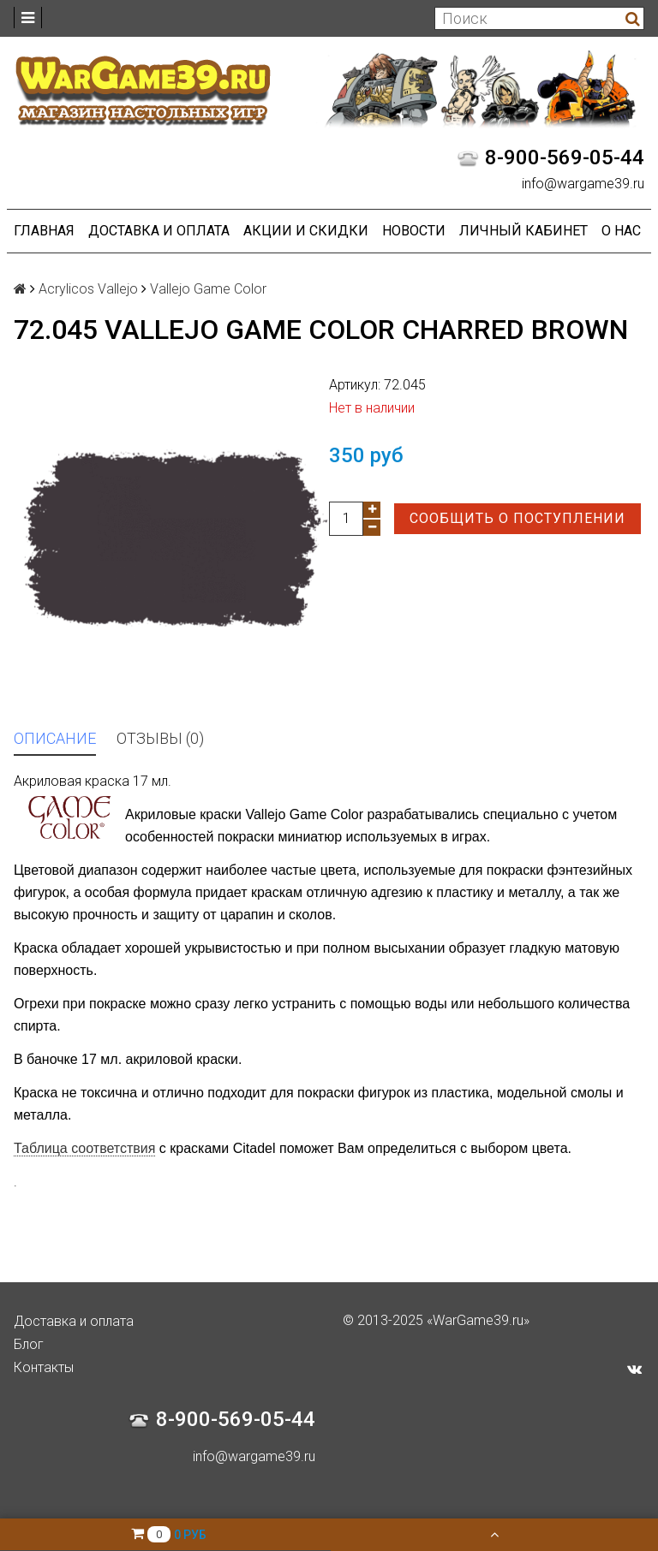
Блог (29, 1344)
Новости (414, 231)
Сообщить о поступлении (517, 518)
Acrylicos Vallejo (88, 289)
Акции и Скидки (305, 231)
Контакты (44, 1367)
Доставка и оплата (159, 231)
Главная (44, 231)
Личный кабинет (523, 231)
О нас (621, 231)
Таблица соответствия (84, 1148)
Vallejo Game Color (208, 289)
